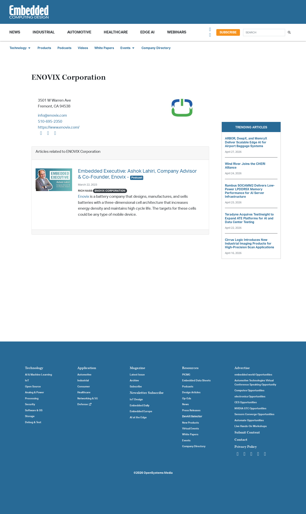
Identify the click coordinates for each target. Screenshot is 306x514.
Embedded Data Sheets (196, 380)
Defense (84, 404)
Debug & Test (33, 422)
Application (86, 368)
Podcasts (64, 48)
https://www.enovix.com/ (58, 127)
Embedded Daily (139, 405)
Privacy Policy (245, 446)
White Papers (104, 48)
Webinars (176, 32)
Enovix (83, 196)
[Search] (264, 32)
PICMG (186, 375)
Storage (30, 416)
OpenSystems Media (158, 472)
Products (44, 48)
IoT (27, 380)
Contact (240, 439)
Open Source (33, 386)
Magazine (137, 368)
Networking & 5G (87, 398)
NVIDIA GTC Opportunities (250, 408)
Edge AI (147, 32)
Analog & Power (34, 392)
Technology (34, 368)
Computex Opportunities (249, 390)
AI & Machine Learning (38, 375)
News (185, 404)
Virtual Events (190, 428)
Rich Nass (85, 190)
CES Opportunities (245, 402)
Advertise (242, 368)
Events (186, 440)
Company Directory (156, 48)
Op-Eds (186, 398)
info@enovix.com (52, 115)
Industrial (44, 32)
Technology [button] (20, 48)
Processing (31, 398)
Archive (134, 380)
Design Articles (191, 392)
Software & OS (33, 410)
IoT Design (136, 399)
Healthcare (116, 32)
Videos (83, 48)
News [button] (14, 32)
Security (30, 404)
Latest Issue (137, 375)
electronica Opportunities (249, 396)
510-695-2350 (50, 121)
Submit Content (247, 432)
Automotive (79, 32)
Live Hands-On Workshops (250, 426)
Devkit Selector (192, 416)
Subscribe (228, 32)
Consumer (83, 386)
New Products (190, 423)
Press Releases (191, 410)
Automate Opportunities (249, 420)
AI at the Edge (138, 417)
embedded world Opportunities (253, 375)
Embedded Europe (141, 411)
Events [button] (127, 48)
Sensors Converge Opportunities (254, 414)
